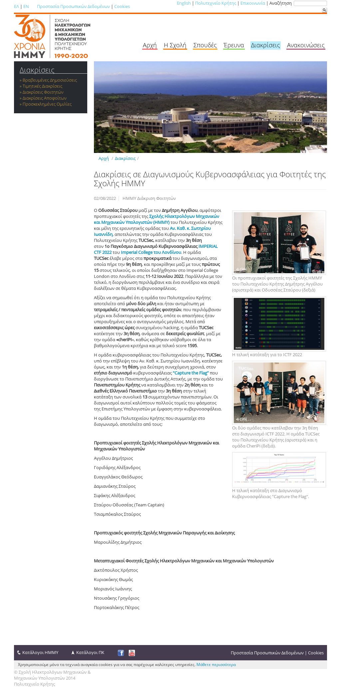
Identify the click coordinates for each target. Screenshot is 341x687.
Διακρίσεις (265, 45)
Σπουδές (205, 45)
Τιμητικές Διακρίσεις (42, 86)
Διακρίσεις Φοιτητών (43, 92)
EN (26, 6)
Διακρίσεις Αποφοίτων (45, 98)
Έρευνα (234, 45)
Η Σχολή (175, 45)
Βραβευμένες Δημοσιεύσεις (50, 80)
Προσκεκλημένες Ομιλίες (47, 104)
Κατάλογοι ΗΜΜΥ (40, 652)
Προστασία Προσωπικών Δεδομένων (73, 6)
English (184, 3)
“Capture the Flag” (190, 373)
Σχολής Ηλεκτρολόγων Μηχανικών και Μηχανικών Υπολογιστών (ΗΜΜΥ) (156, 219)
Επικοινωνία (252, 3)
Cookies (122, 6)
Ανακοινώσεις (306, 45)
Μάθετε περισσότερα (216, 664)
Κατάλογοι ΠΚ (90, 652)
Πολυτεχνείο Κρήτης (215, 3)
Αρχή (150, 45)
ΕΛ (16, 6)
